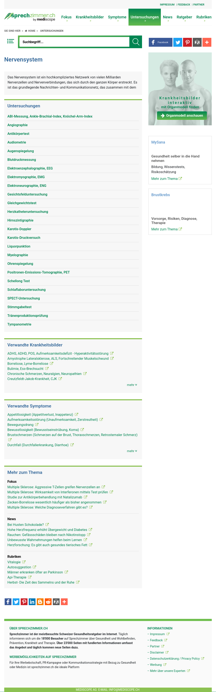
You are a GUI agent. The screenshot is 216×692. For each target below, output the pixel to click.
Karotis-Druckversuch (23, 238)
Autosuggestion (21, 567)
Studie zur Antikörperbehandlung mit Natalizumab (47, 497)
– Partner (155, 646)
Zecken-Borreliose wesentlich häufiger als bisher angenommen (57, 502)
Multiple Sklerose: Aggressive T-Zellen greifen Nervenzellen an (56, 487)
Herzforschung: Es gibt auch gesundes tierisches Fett (49, 545)
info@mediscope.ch (124, 689)
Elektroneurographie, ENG (26, 186)
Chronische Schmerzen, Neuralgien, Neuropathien (47, 374)
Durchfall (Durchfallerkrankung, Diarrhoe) (40, 445)
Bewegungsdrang (22, 425)
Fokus (66, 18)
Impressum (167, 4)
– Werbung (156, 664)
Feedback (184, 4)
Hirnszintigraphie (20, 220)
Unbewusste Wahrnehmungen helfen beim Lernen (47, 540)
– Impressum (158, 634)
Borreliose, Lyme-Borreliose (30, 364)
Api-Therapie (19, 577)
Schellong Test (18, 281)
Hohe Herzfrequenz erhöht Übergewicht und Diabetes (49, 530)
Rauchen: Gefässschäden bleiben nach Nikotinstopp (48, 535)
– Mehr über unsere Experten (168, 671)
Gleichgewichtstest (21, 203)
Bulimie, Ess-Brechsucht (28, 369)
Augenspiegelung (20, 151)
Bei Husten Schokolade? (28, 525)
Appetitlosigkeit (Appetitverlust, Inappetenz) (42, 415)
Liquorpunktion (18, 246)
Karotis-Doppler (19, 229)
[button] (160, 42)
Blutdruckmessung (21, 160)
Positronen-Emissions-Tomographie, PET (38, 272)
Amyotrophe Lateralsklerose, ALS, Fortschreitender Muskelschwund (60, 359)
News (167, 18)
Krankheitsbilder (90, 18)
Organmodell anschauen (182, 116)
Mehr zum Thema (166, 179)
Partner (198, 4)
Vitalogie (16, 562)
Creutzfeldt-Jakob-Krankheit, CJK (34, 379)
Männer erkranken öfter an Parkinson (37, 572)
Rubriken (204, 18)
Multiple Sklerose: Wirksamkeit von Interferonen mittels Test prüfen (60, 492)
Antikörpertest (18, 134)
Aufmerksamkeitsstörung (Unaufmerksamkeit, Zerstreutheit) (55, 420)
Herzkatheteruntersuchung (27, 212)
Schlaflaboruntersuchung (26, 290)
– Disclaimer (157, 652)
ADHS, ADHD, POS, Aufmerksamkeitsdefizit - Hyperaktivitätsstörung (60, 353)
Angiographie (17, 125)
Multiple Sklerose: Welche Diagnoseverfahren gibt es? (50, 507)
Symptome (117, 18)
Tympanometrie (19, 324)
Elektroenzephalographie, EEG (30, 168)
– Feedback (157, 640)
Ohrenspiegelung (20, 264)
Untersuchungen (145, 18)
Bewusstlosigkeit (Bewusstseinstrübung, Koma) (45, 430)
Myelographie (17, 255)
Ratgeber (184, 18)
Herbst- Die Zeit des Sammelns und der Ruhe (43, 582)
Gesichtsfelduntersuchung (27, 194)
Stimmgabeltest (19, 307)
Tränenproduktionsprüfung (27, 316)
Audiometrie (16, 142)
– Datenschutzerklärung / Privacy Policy (175, 658)
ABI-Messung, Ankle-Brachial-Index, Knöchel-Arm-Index (49, 116)
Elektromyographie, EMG (26, 177)
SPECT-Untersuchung (23, 298)
